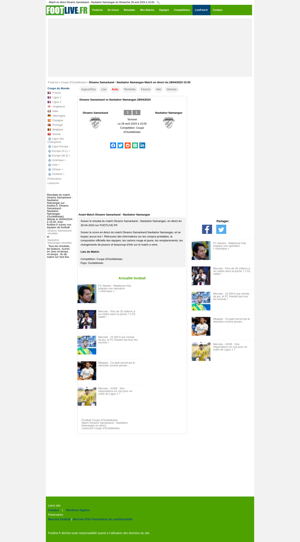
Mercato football (59, 519)
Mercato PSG (82, 519)
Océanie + (56, 174)
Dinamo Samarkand (95, 112)
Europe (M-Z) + (59, 155)
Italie (53, 111)
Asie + (54, 164)
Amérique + (57, 160)
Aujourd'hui (88, 89)
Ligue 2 (54, 102)
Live (103, 89)
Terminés (130, 89)
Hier (158, 89)
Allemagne (56, 115)
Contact (53, 510)
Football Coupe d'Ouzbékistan (100, 420)
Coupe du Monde (58, 88)
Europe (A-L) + (59, 151)
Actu (115, 89)
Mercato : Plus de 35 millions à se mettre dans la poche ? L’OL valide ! (117, 314)
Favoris (146, 89)
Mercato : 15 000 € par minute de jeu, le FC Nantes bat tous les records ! (118, 339)
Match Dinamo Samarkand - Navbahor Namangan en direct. (105, 424)
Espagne (55, 120)
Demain (172, 89)
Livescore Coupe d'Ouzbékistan (101, 428)
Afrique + (55, 169)
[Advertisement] (150, 47)
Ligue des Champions (56, 140)
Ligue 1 (54, 97)
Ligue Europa (58, 146)
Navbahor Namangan (168, 112)
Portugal (55, 125)
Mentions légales (78, 510)
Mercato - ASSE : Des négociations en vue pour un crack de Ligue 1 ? (115, 391)
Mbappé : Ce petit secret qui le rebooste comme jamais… (116, 364)
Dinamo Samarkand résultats (59, 232)
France (54, 93)
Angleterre (56, 106)
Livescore (53, 183)
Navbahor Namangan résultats (60, 241)
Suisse (54, 134)
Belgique (55, 129)
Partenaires (54, 178)
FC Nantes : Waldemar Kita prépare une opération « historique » (114, 288)
